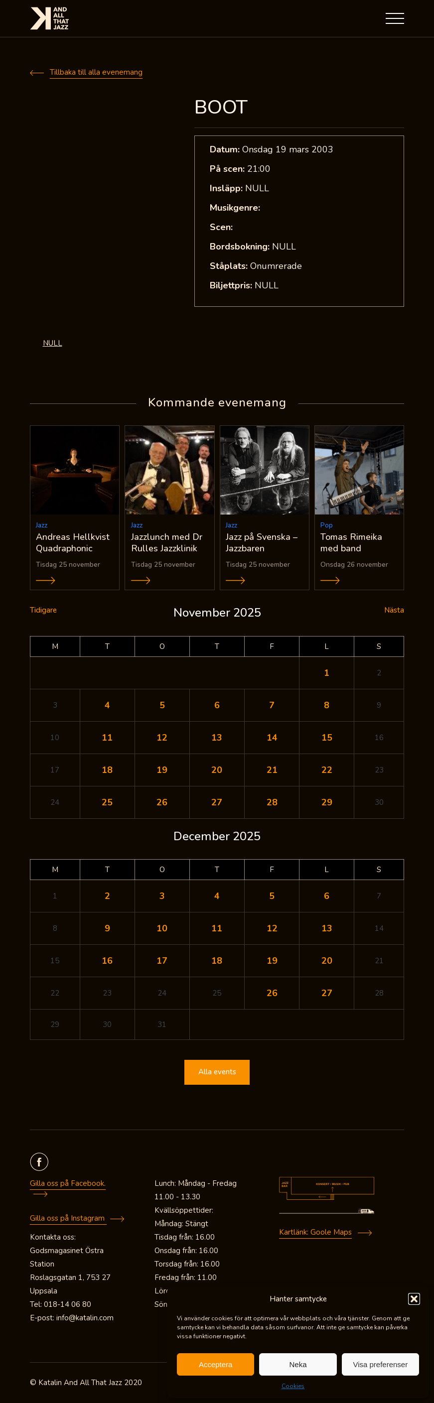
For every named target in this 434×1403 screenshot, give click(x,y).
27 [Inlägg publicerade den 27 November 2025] (216, 802)
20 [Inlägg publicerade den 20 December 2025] (326, 961)
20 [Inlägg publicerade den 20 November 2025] (216, 770)
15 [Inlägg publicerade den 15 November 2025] (326, 738)
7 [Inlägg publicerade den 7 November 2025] (272, 705)
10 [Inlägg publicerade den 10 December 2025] (161, 928)
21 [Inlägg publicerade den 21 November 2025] (272, 770)
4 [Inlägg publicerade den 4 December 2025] (217, 896)
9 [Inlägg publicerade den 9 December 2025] (107, 928)
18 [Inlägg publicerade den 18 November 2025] (107, 770)
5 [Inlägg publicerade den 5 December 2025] (272, 896)
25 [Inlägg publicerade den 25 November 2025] (107, 802)
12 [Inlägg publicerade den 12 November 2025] (161, 738)
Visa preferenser (380, 1364)
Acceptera (216, 1364)
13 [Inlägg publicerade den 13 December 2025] (326, 928)
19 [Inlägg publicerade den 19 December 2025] (272, 961)
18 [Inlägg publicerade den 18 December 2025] (216, 961)
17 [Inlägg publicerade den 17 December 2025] (161, 961)
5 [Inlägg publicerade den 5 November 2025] (162, 705)
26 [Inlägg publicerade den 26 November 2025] (161, 802)
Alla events (217, 1072)
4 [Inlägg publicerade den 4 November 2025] (107, 705)
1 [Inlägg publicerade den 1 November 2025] (326, 673)
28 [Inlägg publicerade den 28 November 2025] (272, 802)
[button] (414, 1299)
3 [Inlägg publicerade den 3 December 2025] (162, 896)
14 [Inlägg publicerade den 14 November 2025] (272, 738)
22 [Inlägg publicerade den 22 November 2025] (326, 770)
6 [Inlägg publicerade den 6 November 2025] (217, 705)
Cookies (293, 1386)
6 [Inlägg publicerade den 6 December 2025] (326, 896)
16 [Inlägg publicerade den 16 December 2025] (107, 961)
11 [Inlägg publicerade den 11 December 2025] (216, 928)
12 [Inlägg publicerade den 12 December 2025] (272, 928)
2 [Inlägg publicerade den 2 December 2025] (107, 896)
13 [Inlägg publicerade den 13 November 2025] (216, 738)
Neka (297, 1364)
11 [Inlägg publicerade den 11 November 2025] (107, 738)
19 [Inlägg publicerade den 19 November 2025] (161, 770)
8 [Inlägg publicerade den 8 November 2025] (326, 705)
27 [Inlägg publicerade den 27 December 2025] (326, 993)
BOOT (221, 107)
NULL (52, 343)
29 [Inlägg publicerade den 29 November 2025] (326, 802)
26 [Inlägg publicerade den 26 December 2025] (272, 993)
